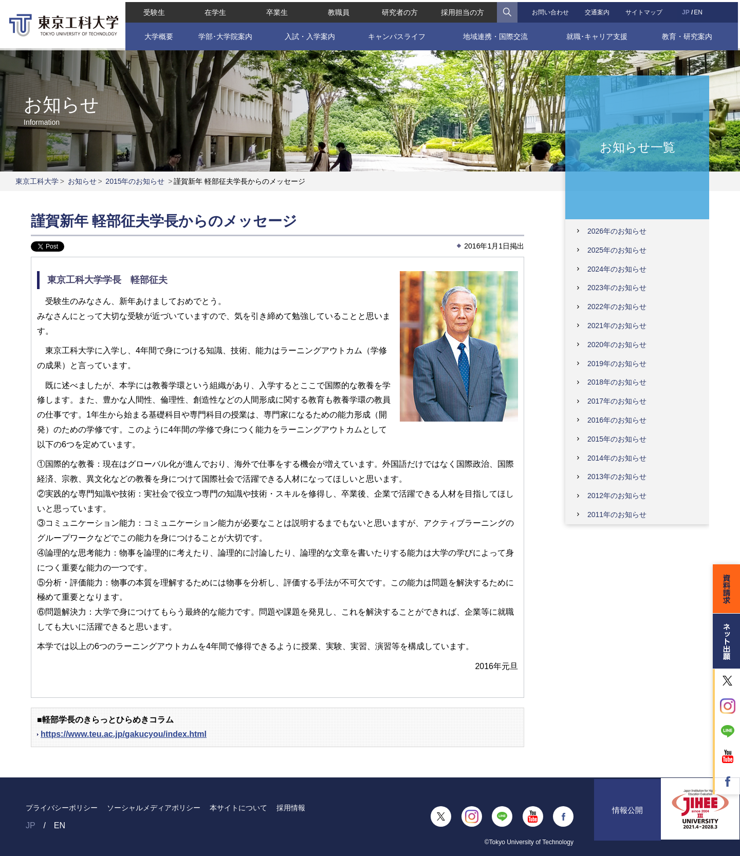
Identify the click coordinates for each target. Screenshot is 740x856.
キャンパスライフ (396, 34)
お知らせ (82, 181)
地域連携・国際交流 (496, 34)
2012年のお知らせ (616, 495)
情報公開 (627, 816)
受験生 (152, 10)
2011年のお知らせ (616, 514)
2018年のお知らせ (616, 382)
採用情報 (290, 808)
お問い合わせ (550, 10)
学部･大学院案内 (224, 34)
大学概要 (156, 34)
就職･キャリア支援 (598, 34)
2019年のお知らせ (616, 363)
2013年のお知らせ (616, 476)
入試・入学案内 (309, 34)
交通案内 (598, 10)
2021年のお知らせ (616, 325)
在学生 (214, 10)
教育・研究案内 (688, 34)
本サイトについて (238, 808)
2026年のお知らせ (616, 231)
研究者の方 (400, 10)
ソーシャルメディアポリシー (153, 808)
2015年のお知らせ (134, 181)
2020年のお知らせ (616, 344)
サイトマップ (645, 10)
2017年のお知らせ (616, 401)
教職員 (338, 10)
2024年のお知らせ (616, 269)
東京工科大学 (37, 181)
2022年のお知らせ (616, 306)
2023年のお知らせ (616, 287)
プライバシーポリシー (62, 808)
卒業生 (276, 10)
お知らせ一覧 (637, 147)
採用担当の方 (463, 10)
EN (699, 10)
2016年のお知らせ (616, 420)
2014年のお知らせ (616, 458)
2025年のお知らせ (616, 250)
